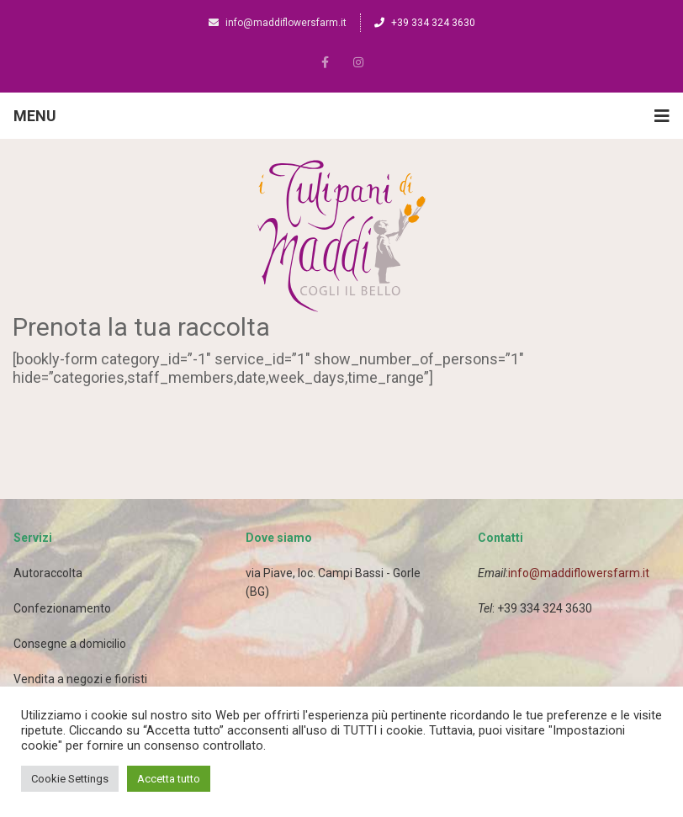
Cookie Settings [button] (70, 778)
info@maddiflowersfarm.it (278, 23)
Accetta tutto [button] (168, 778)
